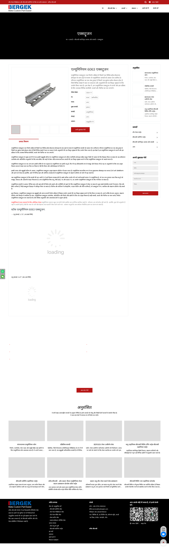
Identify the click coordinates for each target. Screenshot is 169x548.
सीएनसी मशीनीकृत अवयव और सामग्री (85, 39)
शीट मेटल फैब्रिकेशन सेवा (57, 512)
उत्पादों (123, 8)
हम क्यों (51, 531)
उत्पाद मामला (52, 523)
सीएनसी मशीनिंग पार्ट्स (139, 137)
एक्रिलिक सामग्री (149, 86)
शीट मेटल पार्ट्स (137, 132)
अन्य (134, 147)
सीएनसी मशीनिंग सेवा (56, 509)
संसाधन (134, 8)
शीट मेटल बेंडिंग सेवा (55, 515)
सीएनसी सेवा (111, 8)
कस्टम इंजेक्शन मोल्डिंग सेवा (58, 520)
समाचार (51, 534)
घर (102, 8)
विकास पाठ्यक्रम (53, 540)
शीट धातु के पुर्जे (54, 526)
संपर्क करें (155, 8)
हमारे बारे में (145, 8)
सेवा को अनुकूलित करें (55, 506)
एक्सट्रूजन (100, 39)
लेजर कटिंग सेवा (54, 517)
